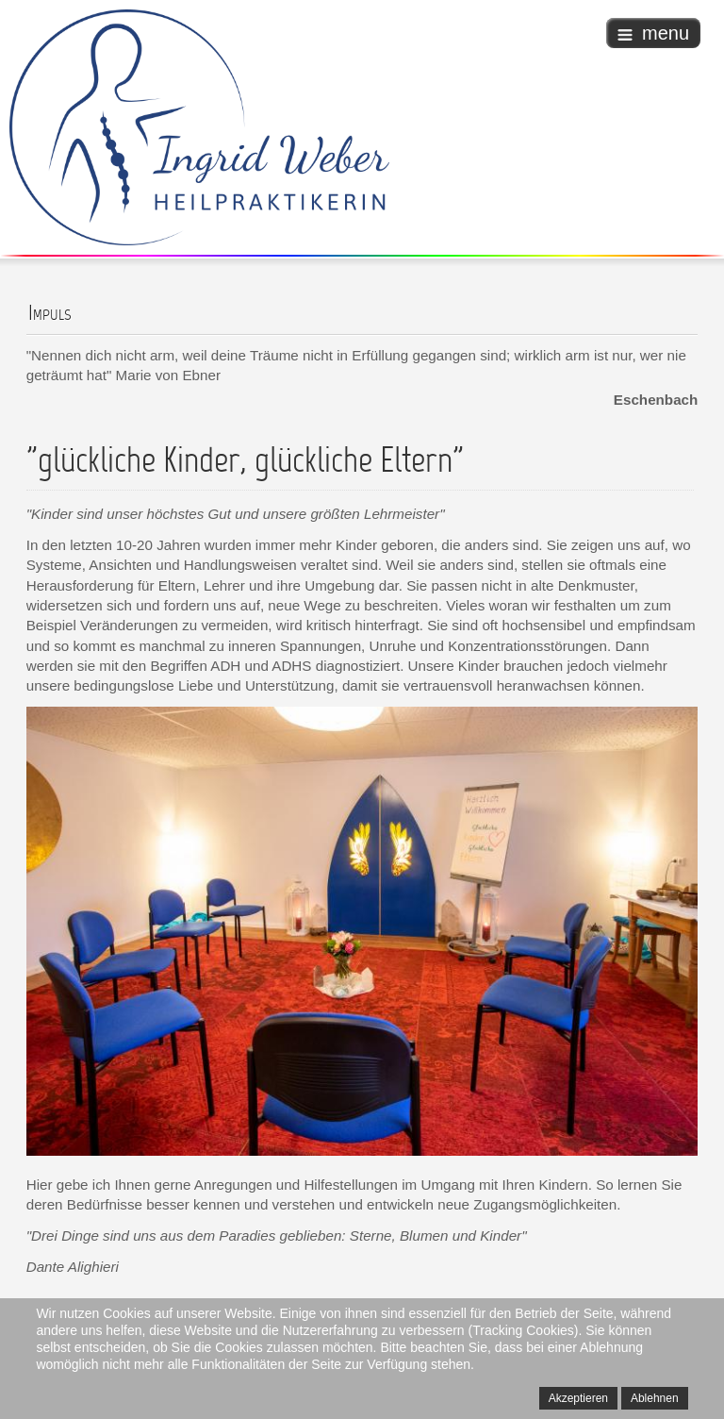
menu (653, 33)
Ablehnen (655, 1398)
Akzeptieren (578, 1398)
